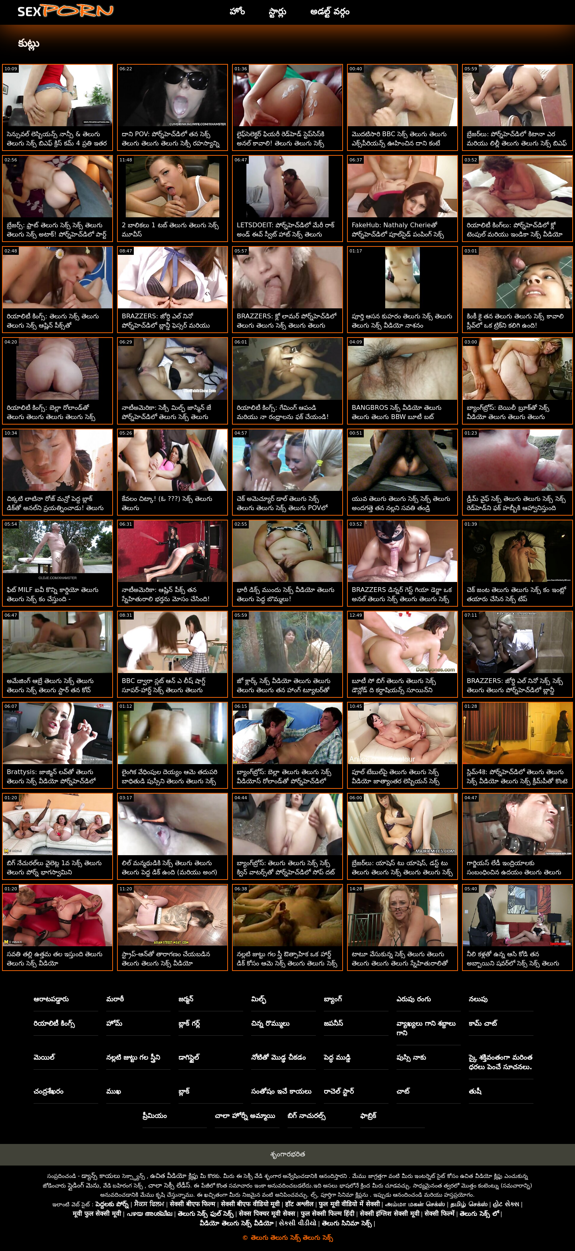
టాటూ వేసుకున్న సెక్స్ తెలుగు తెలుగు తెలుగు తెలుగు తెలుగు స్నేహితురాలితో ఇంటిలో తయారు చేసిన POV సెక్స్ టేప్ (400, 963)
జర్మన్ (185, 999)
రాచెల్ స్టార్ (339, 1091)
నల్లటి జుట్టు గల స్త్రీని (133, 1057)
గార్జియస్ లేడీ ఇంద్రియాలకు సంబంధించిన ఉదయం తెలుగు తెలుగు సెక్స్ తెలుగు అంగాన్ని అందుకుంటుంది (514, 872)
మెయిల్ (44, 1057)
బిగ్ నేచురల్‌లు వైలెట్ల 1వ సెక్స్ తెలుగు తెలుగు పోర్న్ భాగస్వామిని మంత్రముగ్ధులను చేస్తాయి (54, 872)
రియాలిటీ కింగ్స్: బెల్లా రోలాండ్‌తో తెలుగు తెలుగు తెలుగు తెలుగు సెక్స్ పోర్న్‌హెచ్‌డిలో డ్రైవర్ (51, 417)
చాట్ (403, 1091)
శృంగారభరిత (287, 1154)
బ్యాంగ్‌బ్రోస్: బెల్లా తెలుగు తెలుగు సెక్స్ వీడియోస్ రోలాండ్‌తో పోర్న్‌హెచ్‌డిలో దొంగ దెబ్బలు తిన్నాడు (284, 781)
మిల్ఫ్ (258, 999)
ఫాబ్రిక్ (368, 1116)
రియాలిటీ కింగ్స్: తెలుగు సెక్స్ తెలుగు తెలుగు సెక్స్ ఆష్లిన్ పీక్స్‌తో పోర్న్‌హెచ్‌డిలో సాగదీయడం (53, 325)
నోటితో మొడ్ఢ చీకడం (278, 1057)
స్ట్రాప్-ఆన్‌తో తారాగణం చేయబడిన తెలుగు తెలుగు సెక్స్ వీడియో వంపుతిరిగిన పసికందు (166, 963)
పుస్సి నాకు (411, 1057)
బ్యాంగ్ (333, 999)
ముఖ (113, 1091)
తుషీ (475, 1091)
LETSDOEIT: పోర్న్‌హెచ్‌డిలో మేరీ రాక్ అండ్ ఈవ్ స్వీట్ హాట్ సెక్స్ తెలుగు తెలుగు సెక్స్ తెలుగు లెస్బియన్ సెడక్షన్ (285, 234)
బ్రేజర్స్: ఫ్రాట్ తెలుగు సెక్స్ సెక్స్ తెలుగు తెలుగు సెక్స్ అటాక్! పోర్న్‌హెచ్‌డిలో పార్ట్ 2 (56, 234)
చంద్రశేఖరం (48, 1091)
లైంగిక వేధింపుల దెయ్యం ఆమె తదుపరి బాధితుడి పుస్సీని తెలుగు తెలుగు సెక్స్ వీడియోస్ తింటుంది (169, 781)
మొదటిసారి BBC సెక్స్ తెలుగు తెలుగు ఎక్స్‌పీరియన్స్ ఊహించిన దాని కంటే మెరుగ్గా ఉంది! (399, 143)
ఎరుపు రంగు (414, 999)
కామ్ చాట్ (483, 1023)
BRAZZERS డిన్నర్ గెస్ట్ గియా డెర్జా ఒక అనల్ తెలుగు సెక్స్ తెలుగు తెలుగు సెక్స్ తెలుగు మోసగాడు (402, 599)
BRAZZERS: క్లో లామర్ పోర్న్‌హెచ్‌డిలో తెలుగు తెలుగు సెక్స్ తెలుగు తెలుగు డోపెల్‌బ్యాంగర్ (286, 325)
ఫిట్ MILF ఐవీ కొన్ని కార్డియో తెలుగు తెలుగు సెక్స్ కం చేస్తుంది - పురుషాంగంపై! (53, 599)
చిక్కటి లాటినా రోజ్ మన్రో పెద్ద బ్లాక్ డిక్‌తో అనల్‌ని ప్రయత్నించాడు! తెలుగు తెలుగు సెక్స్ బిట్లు (55, 508)
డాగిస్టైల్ (188, 1057)
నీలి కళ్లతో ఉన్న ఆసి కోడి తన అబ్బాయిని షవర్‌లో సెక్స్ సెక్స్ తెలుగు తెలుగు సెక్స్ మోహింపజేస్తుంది (513, 963)
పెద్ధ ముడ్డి (337, 1057)
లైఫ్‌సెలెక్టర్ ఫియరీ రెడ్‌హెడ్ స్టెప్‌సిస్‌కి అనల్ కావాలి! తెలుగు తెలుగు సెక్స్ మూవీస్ (280, 143)
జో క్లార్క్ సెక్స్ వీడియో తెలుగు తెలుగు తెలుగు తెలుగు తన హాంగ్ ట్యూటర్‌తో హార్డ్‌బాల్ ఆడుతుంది (284, 690)
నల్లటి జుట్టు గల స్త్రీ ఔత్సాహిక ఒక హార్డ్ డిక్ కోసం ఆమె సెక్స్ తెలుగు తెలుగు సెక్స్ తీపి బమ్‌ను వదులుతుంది (287, 963)
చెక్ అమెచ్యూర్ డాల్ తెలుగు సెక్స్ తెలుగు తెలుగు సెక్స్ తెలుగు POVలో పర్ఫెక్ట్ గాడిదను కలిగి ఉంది (282, 508)
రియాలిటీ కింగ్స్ (54, 1023)
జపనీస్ (333, 1023)
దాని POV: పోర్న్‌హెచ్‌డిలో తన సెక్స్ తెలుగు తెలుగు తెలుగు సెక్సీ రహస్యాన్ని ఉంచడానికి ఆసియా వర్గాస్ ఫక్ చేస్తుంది (171, 143)
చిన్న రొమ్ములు (270, 1023)
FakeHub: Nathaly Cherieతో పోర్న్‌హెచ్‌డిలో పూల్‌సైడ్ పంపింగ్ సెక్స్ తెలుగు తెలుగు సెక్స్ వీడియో (398, 234)
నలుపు (478, 999)
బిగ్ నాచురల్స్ (306, 1116)
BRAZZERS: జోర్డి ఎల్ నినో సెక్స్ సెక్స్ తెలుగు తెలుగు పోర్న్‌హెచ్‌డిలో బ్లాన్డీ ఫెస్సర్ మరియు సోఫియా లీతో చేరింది (515, 690)
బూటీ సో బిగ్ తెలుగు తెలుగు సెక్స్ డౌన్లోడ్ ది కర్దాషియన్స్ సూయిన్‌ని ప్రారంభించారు (394, 690)
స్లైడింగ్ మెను (83, 1185)
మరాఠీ (115, 999)
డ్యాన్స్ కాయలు (100, 1176)
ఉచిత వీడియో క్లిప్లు (174, 1176)
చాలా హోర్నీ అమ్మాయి (245, 1116)
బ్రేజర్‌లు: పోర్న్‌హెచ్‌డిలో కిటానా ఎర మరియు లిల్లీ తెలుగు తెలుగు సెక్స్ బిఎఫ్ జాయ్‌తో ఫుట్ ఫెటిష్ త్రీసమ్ (517, 143)
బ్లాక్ (183, 1091)
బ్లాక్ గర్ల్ (189, 1023)
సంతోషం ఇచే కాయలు (281, 1091)
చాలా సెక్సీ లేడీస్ (169, 1185)
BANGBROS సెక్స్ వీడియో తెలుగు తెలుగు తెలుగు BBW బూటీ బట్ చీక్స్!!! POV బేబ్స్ (397, 417)
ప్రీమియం (155, 1116)
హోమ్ (114, 1023)
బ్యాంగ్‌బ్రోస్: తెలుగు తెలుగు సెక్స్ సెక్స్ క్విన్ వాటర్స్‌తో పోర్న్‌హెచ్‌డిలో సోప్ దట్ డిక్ (286, 872)
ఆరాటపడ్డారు (51, 999)
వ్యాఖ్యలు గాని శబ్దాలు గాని (426, 1028)
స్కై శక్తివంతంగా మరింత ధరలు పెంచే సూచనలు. (500, 1062)
